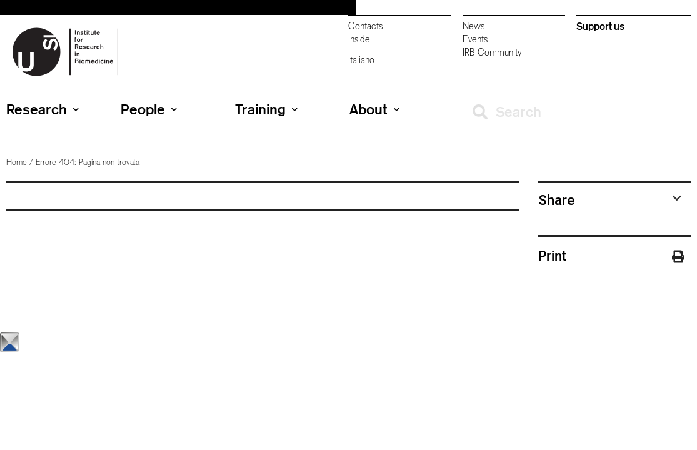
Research (42, 109)
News (473, 26)
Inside (359, 39)
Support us (600, 26)
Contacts (365, 26)
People (149, 109)
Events (475, 39)
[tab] (610, 200)
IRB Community (492, 52)
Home (16, 162)
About (374, 109)
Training (266, 109)
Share (556, 200)
